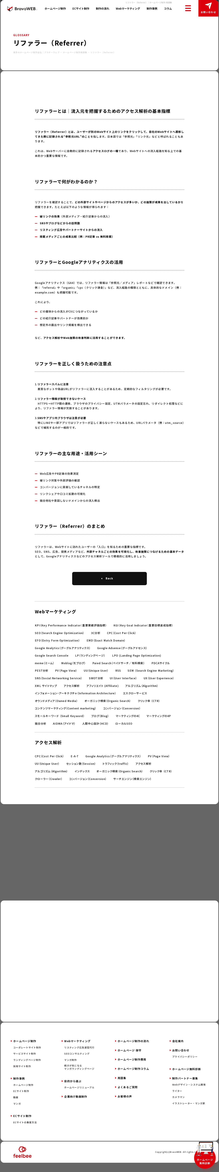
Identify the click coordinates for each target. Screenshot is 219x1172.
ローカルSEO (123, 732)
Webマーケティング (128, 8)
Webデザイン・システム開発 (189, 1093)
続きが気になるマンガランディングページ (79, 1075)
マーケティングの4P (158, 724)
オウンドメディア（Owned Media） (56, 709)
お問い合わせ (208, 12)
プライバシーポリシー (185, 1065)
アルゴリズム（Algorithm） (141, 694)
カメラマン (178, 1105)
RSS (118, 679)
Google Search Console (52, 664)
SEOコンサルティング (77, 1062)
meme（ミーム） (45, 672)
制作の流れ (102, 8)
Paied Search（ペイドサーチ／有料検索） (118, 672)
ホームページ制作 (55, 8)
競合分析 (40, 732)
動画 (15, 1106)
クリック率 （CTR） (149, 709)
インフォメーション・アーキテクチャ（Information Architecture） (75, 702)
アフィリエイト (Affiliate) (102, 694)
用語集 (122, 1086)
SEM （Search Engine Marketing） (151, 679)
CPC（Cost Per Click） (121, 641)
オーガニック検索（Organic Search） (107, 709)
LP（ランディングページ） (90, 664)
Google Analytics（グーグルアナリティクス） (63, 657)
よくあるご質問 (128, 1096)
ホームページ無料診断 (205, 1161)
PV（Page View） (66, 679)
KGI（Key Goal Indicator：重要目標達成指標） (143, 634)
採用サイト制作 (22, 1074)
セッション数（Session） (81, 772)
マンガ (17, 1112)
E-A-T (75, 765)
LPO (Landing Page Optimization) (136, 664)
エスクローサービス (135, 702)
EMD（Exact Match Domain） (106, 649)
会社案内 (178, 1050)
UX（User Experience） (159, 687)
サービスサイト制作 (24, 1062)
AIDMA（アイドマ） (64, 732)
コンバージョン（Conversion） (122, 717)
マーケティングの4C (128, 724)
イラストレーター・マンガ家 (188, 1112)
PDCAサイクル (160, 672)
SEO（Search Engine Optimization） (59, 641)
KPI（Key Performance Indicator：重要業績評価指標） (71, 634)
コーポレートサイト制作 (27, 1056)
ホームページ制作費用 (132, 1068)
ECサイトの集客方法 (25, 1131)
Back (109, 578)
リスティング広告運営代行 (79, 1056)
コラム (168, 8)
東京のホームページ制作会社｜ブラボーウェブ (36, 52)
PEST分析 (41, 679)
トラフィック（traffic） (116, 772)
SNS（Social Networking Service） (58, 687)
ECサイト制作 (81, 8)
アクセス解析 (72, 694)
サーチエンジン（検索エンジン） (132, 787)
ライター (177, 1099)
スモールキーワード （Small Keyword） (60, 724)
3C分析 (95, 641)
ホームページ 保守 (130, 1059)
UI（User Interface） (123, 687)
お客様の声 (125, 1105)
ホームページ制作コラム (133, 1077)
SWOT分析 (96, 687)
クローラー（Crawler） (49, 787)
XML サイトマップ (46, 694)
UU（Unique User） (96, 679)
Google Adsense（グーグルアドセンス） (122, 657)
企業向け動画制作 (75, 1105)
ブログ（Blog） (100, 724)
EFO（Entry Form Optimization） (57, 649)
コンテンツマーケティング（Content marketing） (66, 717)
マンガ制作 (70, 1068)
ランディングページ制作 (27, 1068)
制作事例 (152, 8)
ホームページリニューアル (79, 1096)
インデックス (82, 780)
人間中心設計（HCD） (95, 732)
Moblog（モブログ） (73, 672)
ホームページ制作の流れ (133, 1050)
